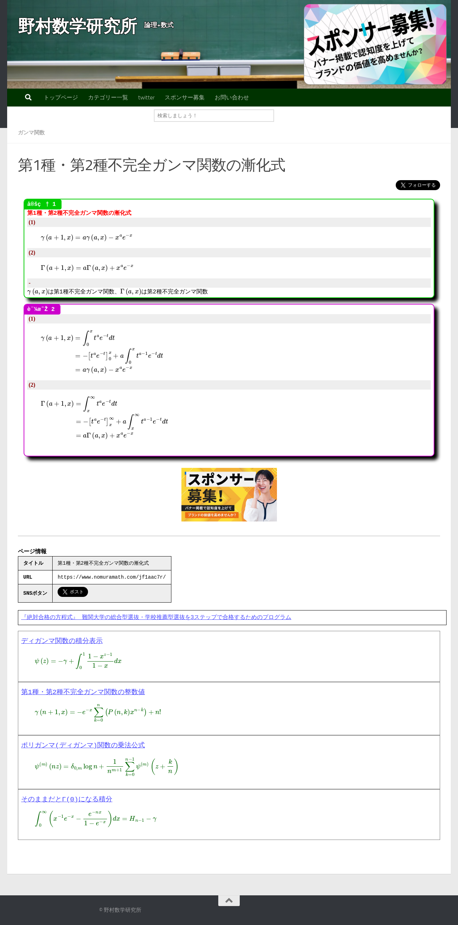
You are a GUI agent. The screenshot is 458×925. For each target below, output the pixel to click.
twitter (146, 97)
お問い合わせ (232, 97)
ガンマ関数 (32, 132)
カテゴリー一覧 (108, 97)
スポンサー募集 (185, 97)
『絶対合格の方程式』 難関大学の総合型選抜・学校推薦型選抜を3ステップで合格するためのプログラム (156, 617)
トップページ (61, 97)
